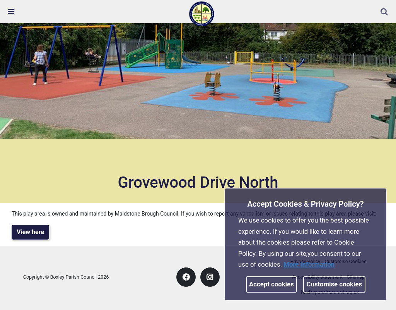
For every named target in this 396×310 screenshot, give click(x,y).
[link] (201, 13)
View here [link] (30, 232)
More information (309, 264)
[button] (385, 12)
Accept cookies (271, 284)
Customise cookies (334, 284)
